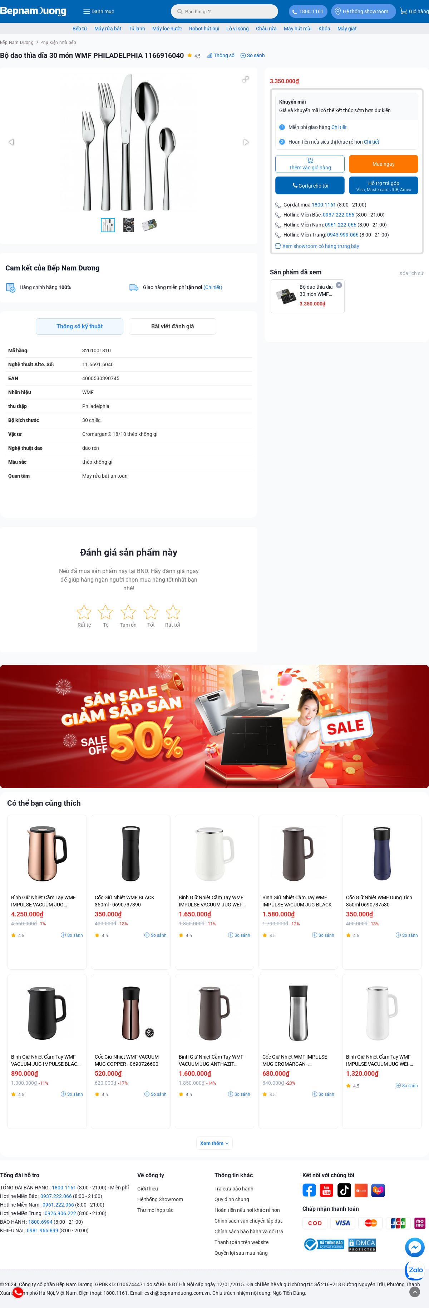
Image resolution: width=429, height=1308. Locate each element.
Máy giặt (347, 28)
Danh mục (98, 11)
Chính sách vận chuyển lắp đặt (248, 1221)
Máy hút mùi (297, 28)
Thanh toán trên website (241, 1242)
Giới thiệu (147, 1189)
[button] (245, 79)
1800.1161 (311, 11)
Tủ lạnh (137, 28)
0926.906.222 (60, 1213)
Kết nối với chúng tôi (328, 1175)
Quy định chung (231, 1199)
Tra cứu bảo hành (233, 1189)
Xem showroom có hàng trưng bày (317, 246)
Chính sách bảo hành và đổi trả (248, 1231)
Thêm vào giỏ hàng (310, 164)
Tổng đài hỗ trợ (19, 1175)
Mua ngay (384, 164)
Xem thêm (211, 1143)
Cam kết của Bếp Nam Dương (52, 268)
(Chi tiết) (212, 287)
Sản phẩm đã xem (296, 272)
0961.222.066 (340, 225)
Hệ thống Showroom (160, 1199)
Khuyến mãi (292, 102)
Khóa (324, 28)
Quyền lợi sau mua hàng (241, 1253)
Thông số (224, 55)
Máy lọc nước (167, 28)
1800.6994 (40, 1222)
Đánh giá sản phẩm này (128, 552)
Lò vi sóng (237, 28)
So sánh (256, 55)
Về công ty (150, 1175)
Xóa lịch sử (411, 273)
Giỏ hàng (414, 11)
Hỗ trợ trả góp (383, 186)
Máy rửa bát (108, 28)
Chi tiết (339, 127)
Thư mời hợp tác (155, 1210)
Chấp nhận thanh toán (330, 1208)
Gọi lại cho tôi (313, 186)
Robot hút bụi (204, 28)
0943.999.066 (343, 235)
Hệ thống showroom (361, 11)
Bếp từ (80, 28)
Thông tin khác (233, 1175)
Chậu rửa (266, 28)
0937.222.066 (338, 215)
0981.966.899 (42, 1230)
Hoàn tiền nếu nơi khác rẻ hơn (247, 1210)
